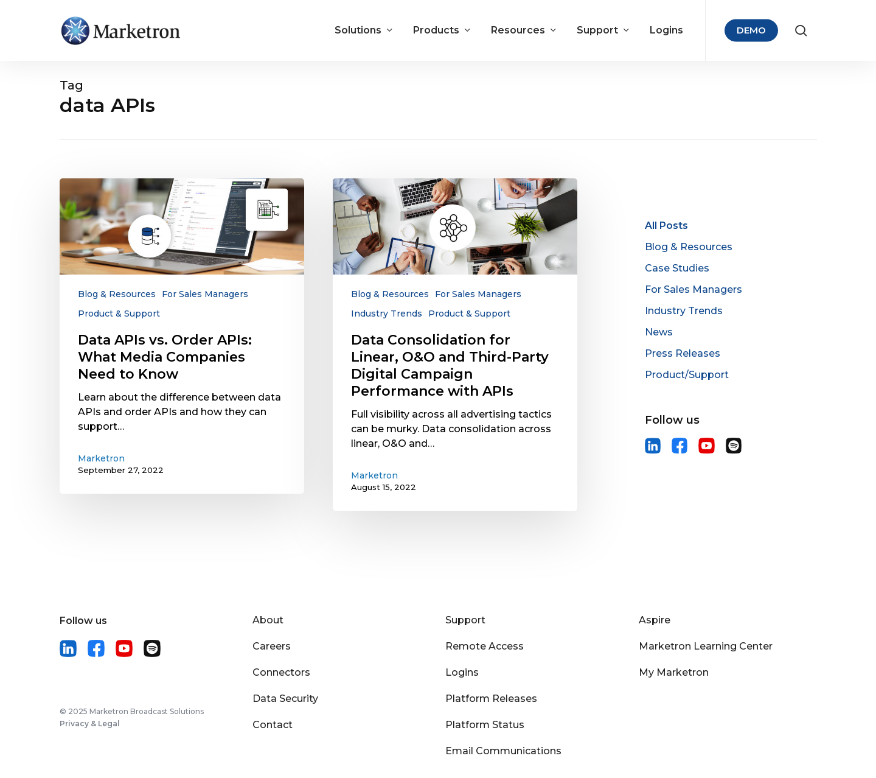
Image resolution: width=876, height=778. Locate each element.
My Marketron (674, 672)
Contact (272, 725)
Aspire (654, 620)
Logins (462, 672)
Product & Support (119, 313)
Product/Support (687, 374)
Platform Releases (491, 698)
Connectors (281, 672)
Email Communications (503, 751)
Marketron (101, 458)
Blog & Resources (117, 294)
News (659, 332)
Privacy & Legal (90, 723)
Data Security (285, 698)
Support (465, 620)
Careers (271, 646)
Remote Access (484, 646)
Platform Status (484, 725)
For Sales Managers (205, 294)
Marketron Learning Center (706, 646)
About (267, 620)
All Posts (666, 225)
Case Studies (677, 268)
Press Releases (682, 353)
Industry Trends (386, 313)
